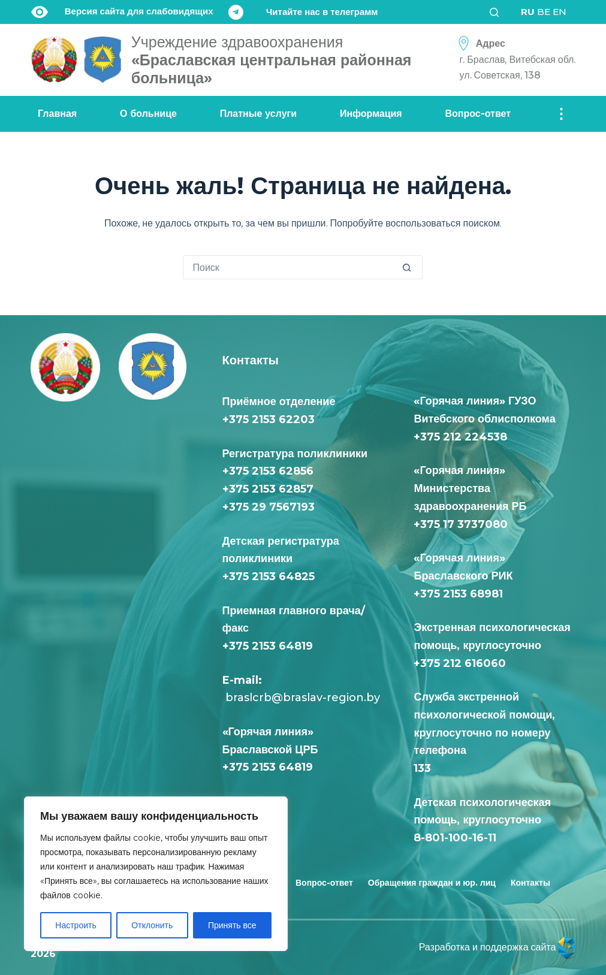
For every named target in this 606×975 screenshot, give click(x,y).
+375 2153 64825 (268, 576)
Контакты (530, 882)
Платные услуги (258, 113)
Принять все (232, 925)
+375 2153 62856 (267, 471)
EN (559, 11)
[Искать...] (290, 267)
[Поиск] (498, 12)
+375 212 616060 (463, 663)
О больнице (148, 113)
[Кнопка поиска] (410, 267)
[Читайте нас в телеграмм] (303, 12)
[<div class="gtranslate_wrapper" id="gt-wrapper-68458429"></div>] (543, 12)
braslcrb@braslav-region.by (301, 697)
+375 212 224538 (460, 436)
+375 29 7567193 (268, 507)
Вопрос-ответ (478, 113)
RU (528, 11)
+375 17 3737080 (461, 524)
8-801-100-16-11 (455, 837)
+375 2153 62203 (268, 419)
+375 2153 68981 (458, 593)
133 (425, 768)
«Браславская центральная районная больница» (271, 60)
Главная (57, 113)
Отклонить (152, 925)
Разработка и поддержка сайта (497, 947)
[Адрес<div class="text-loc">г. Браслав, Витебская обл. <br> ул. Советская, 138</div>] (513, 59)
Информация (371, 113)
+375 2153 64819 (267, 646)
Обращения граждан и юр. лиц (432, 882)
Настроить (75, 925)
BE (543, 11)
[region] (156, 873)
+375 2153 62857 (267, 489)
